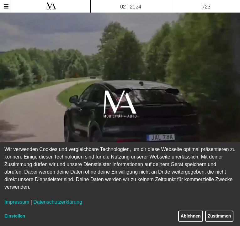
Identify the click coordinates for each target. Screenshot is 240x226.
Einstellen (14, 215)
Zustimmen (219, 215)
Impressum (16, 202)
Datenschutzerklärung (57, 202)
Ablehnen (191, 215)
